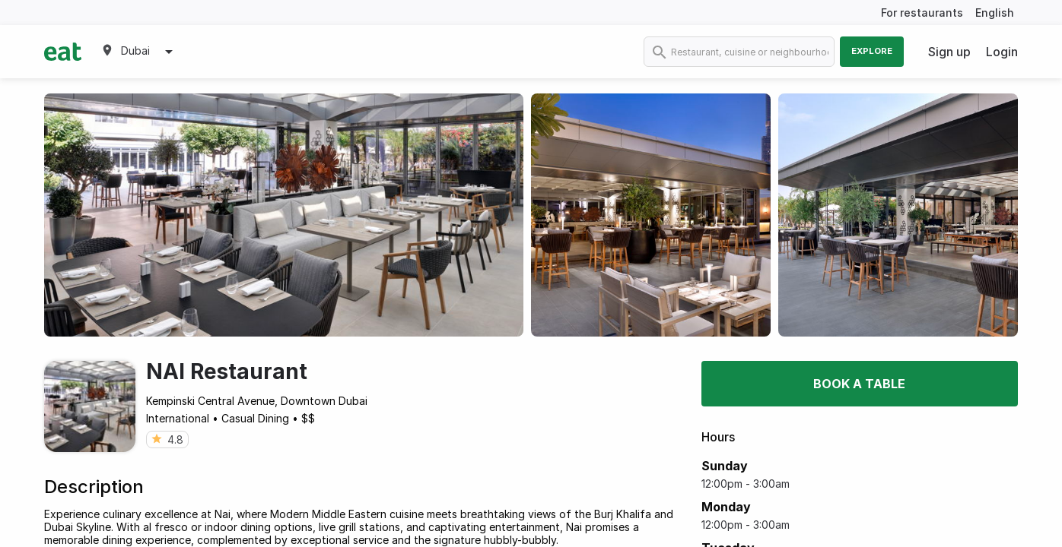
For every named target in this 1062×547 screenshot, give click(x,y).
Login (1002, 51)
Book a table (859, 383)
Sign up (949, 51)
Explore (871, 51)
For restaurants (922, 12)
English (994, 12)
